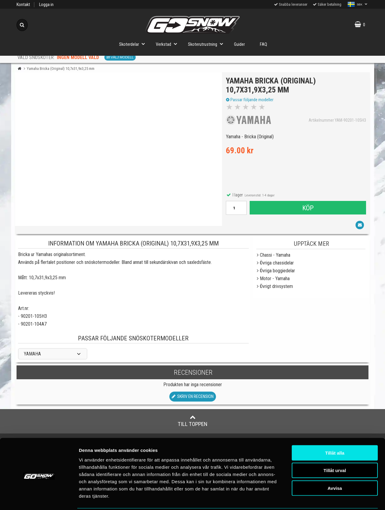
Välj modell (120, 57)
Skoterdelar (133, 44)
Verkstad (168, 44)
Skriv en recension (193, 397)
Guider (239, 44)
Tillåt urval (335, 448)
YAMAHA (32, 355)
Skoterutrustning (207, 44)
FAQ (263, 44)
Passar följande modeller (250, 100)
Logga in (46, 4)
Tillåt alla (334, 430)
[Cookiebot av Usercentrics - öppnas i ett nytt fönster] (39, 498)
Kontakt (23, 4)
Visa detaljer (356, 498)
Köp (307, 208)
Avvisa (335, 465)
